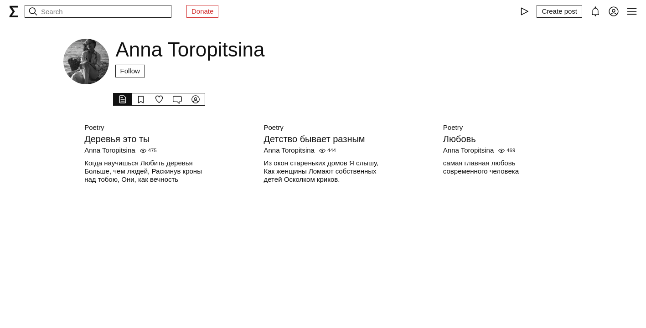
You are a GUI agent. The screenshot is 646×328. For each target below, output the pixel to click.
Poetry (94, 127)
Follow (130, 71)
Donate (202, 11)
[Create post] (559, 11)
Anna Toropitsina (109, 150)
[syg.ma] (13, 11)
